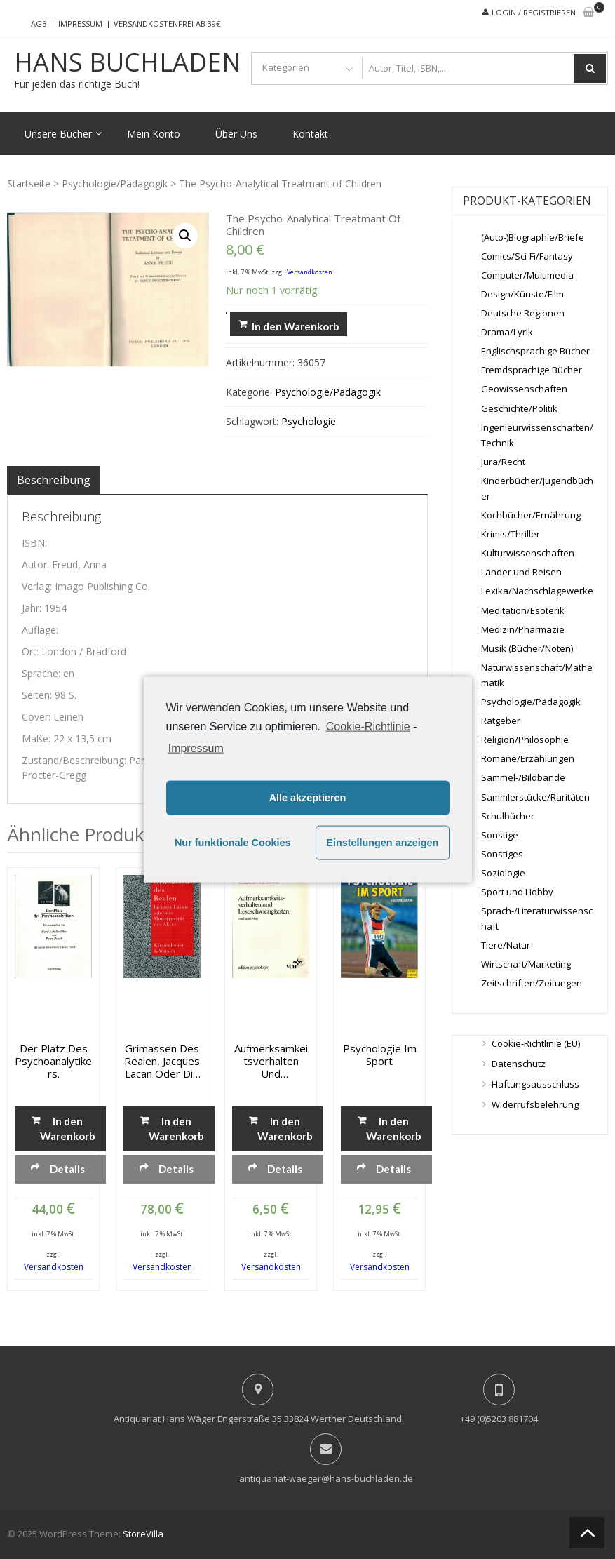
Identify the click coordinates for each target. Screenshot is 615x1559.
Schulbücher (507, 816)
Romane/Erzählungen (527, 758)
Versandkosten (309, 271)
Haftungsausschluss (535, 1084)
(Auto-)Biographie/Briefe (532, 237)
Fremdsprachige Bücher (531, 369)
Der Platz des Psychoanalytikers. (53, 1061)
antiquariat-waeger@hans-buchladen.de (326, 1478)
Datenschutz (519, 1063)
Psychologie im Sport (380, 1054)
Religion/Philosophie (525, 739)
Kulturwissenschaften (527, 553)
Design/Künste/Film (522, 294)
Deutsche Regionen (523, 313)
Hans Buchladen (127, 62)
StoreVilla (143, 1533)
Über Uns (236, 133)
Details (67, 1169)
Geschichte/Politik (519, 408)
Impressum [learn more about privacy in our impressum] (196, 748)
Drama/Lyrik (507, 332)
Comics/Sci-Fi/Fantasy (527, 256)
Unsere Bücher (58, 133)
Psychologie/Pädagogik (115, 183)
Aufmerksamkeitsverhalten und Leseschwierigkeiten (271, 1061)
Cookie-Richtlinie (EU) (536, 1043)
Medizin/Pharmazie (523, 629)
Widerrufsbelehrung (535, 1104)
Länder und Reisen (521, 572)
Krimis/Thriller (510, 534)
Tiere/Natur (505, 945)
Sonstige (499, 835)
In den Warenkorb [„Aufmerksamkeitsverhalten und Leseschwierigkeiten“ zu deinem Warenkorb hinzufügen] (285, 1128)
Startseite (28, 183)
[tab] (53, 480)
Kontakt (310, 133)
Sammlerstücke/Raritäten (535, 797)
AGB (39, 23)
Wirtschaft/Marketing (526, 964)
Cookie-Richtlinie (368, 726)
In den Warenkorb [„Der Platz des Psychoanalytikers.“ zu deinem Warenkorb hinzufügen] (67, 1128)
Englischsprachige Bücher (535, 350)
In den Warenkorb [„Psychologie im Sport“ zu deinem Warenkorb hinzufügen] (393, 1128)
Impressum (80, 23)
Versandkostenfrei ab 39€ (167, 23)
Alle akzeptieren (307, 797)
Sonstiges (502, 854)
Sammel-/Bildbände (523, 777)
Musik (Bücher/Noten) (527, 648)
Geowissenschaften (524, 388)
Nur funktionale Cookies (233, 842)
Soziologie (503, 873)
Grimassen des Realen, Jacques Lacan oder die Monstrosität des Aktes (162, 1061)
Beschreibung (53, 480)
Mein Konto (153, 133)
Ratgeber (500, 720)
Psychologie (308, 421)
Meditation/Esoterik (523, 610)
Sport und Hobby (517, 891)
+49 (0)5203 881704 (499, 1418)
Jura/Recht (503, 461)
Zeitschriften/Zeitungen (531, 983)
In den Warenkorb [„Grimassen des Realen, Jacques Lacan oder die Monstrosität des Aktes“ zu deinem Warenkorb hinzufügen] (176, 1128)
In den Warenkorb (295, 326)
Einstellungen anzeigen (382, 842)
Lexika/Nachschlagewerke (537, 590)
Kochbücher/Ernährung (531, 515)
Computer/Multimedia (527, 275)
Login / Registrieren (534, 12)
